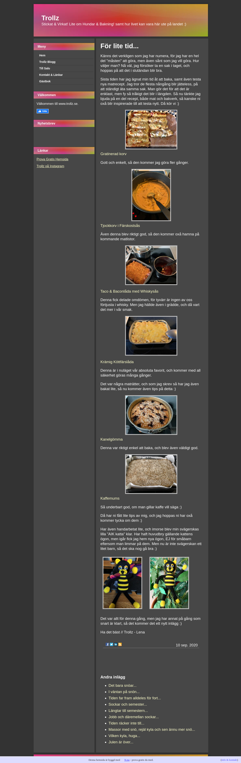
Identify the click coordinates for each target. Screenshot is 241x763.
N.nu (127, 759)
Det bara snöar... (123, 685)
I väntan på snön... (124, 692)
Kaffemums (110, 498)
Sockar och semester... (128, 704)
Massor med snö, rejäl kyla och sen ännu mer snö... (152, 729)
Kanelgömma (112, 439)
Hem (42, 55)
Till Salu (44, 68)
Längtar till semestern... (128, 710)
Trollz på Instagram (50, 166)
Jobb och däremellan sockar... (134, 717)
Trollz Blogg (47, 61)
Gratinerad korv (114, 154)
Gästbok (45, 81)
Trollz (50, 18)
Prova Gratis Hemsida (53, 159)
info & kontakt (229, 759)
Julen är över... (121, 742)
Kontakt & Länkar (51, 74)
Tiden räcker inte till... (127, 723)
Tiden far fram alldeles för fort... (135, 698)
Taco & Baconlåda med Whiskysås (130, 291)
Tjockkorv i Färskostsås (120, 225)
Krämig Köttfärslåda (117, 362)
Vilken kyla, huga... (124, 736)
